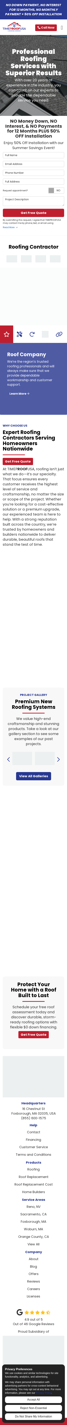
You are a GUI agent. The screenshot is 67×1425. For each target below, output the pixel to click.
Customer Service (33, 1147)
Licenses (33, 1296)
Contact (33, 1132)
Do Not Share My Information (33, 1416)
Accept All (33, 1399)
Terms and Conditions (33, 1154)
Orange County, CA (33, 1236)
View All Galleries (33, 776)
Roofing (33, 1169)
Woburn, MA (33, 1229)
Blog (33, 1266)
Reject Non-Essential (33, 1408)
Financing (33, 1139)
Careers (33, 1289)
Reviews (33, 1281)
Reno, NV (34, 1206)
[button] (8, 760)
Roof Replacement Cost (33, 1184)
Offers (34, 1274)
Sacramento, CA (33, 1214)
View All (33, 1244)
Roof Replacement (33, 1177)
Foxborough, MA (33, 1221)
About (33, 1259)
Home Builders (33, 1192)
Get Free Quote (33, 213)
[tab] (6, 334)
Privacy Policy (43, 1392)
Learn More (19, 394)
